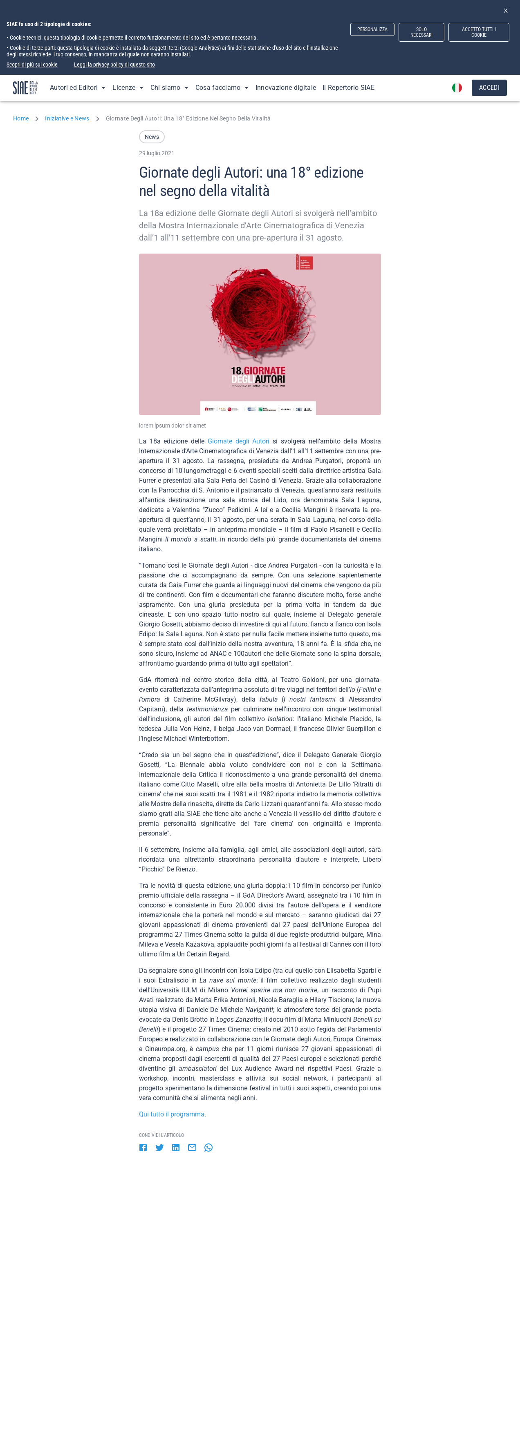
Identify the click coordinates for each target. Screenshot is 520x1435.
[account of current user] (457, 88)
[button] (152, 136)
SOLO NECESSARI (421, 32)
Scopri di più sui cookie (32, 64)
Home (21, 118)
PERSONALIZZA (372, 29)
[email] (192, 1148)
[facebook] (143, 1148)
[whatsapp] (208, 1148)
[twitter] (159, 1148)
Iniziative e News (67, 118)
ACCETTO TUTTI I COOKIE (479, 32)
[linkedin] (176, 1148)
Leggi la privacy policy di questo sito (114, 64)
